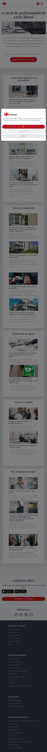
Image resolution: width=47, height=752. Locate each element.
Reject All (23, 136)
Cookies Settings (23, 131)
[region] (23, 125)
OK (23, 126)
